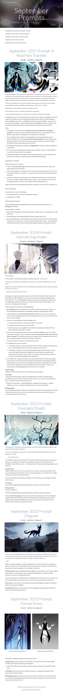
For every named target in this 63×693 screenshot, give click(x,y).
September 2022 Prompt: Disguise (14, 39)
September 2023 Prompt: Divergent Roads (16, 36)
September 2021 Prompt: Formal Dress (15, 42)
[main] (31, 14)
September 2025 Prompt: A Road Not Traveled (17, 30)
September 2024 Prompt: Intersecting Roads (17, 33)
